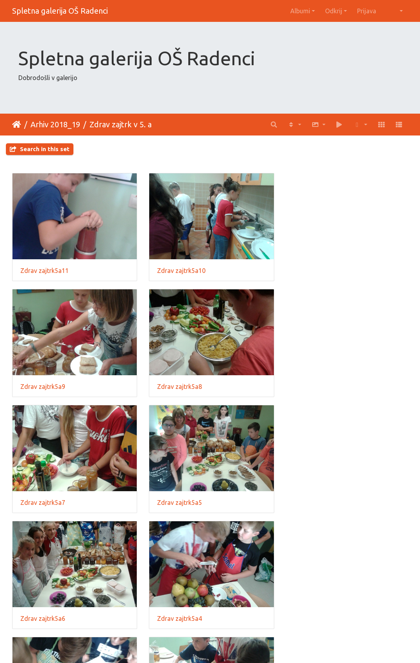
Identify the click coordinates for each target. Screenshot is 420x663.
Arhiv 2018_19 (55, 124)
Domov (16, 124)
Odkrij (333, 10)
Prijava (366, 10)
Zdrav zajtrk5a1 (42, 615)
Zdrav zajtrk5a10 (180, 269)
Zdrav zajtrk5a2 (178, 615)
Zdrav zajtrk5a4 (178, 500)
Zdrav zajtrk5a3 (314, 500)
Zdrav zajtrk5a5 (314, 385)
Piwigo (225, 646)
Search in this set (40, 149)
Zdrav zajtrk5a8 (42, 385)
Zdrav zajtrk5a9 (314, 269)
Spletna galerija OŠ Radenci (60, 10)
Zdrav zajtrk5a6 (42, 500)
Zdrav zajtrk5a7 (178, 385)
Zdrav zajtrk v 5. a (120, 124)
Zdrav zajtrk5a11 (44, 269)
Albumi (300, 10)
